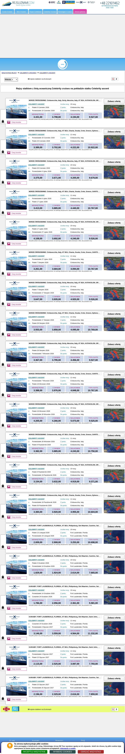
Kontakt (35, 740)
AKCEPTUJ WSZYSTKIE (34, 752)
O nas (12, 740)
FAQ (83, 740)
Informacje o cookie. (68, 748)
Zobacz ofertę (114, 101)
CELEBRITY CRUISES (28, 73)
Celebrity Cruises (50, 12)
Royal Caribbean (36, 12)
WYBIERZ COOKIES (62, 752)
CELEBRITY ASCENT (47, 73)
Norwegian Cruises (65, 12)
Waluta (8, 79)
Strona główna (80, 12)
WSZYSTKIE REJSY (9, 73)
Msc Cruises (21, 12)
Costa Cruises (7, 12)
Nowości (59, 740)
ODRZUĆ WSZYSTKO (91, 752)
